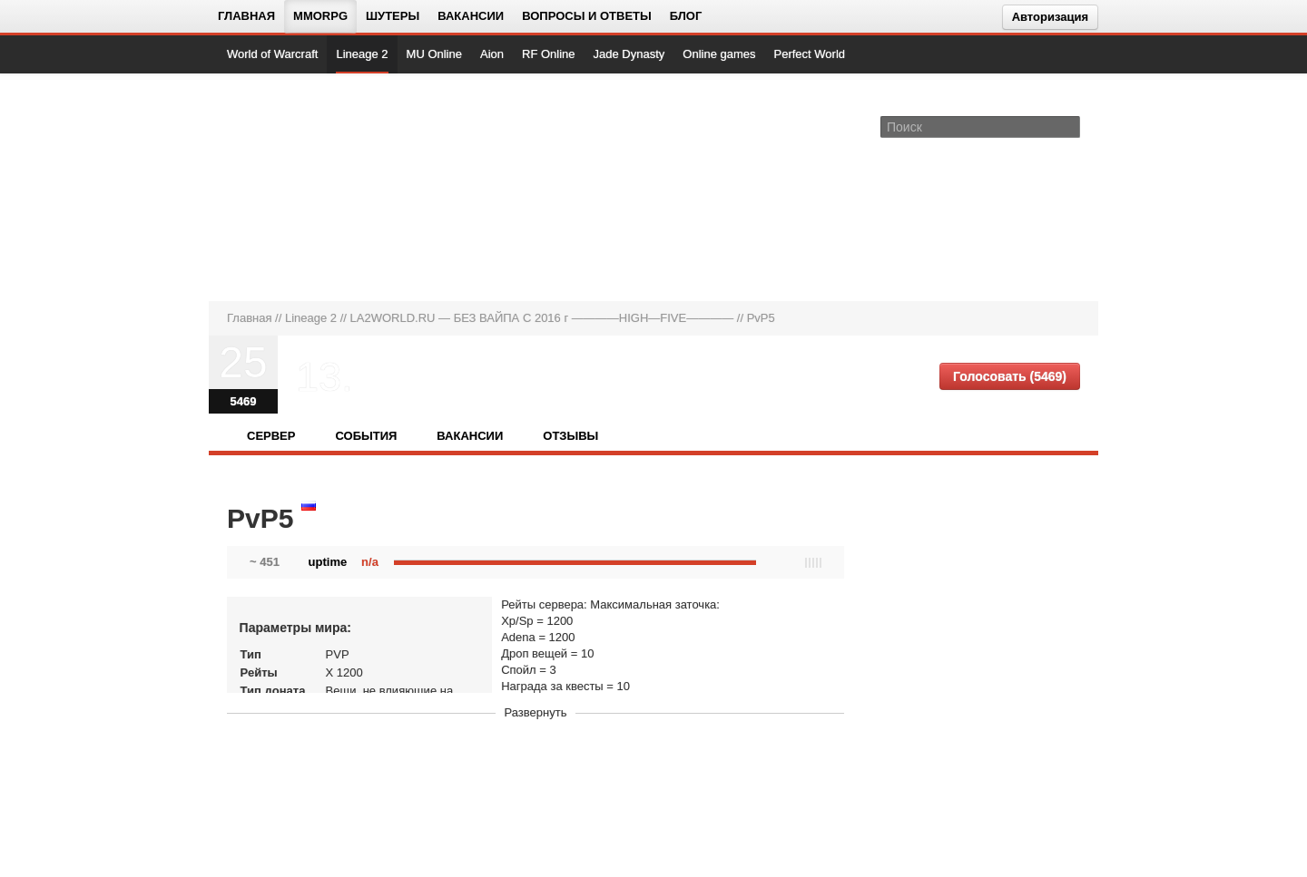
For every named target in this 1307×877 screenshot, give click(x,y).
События (366, 436)
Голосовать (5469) (1009, 376)
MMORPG (320, 16)
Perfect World (810, 54)
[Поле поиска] (1069, 126)
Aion (492, 54)
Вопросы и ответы (587, 16)
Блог (686, 16)
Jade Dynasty (629, 54)
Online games (719, 54)
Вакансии (470, 16)
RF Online (548, 54)
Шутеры (392, 16)
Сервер (271, 436)
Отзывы (570, 436)
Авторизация (1050, 17)
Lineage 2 (362, 54)
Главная (246, 16)
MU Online (434, 54)
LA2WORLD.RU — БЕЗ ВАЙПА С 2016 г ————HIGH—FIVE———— (542, 318)
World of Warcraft (272, 54)
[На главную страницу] (288, 187)
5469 (244, 401)
